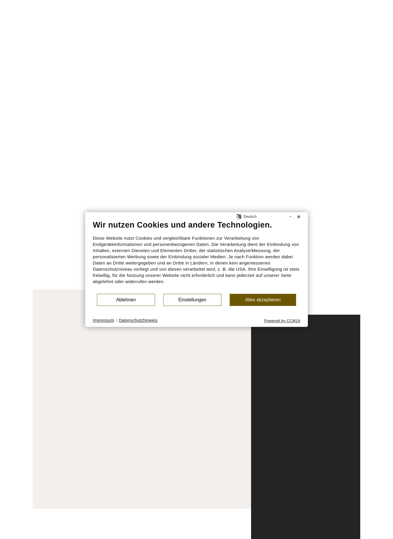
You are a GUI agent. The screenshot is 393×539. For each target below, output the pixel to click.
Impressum (103, 320)
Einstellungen (193, 299)
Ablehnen (126, 299)
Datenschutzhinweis (138, 320)
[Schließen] (298, 216)
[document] (196, 256)
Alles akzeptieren (263, 299)
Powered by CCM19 (282, 320)
